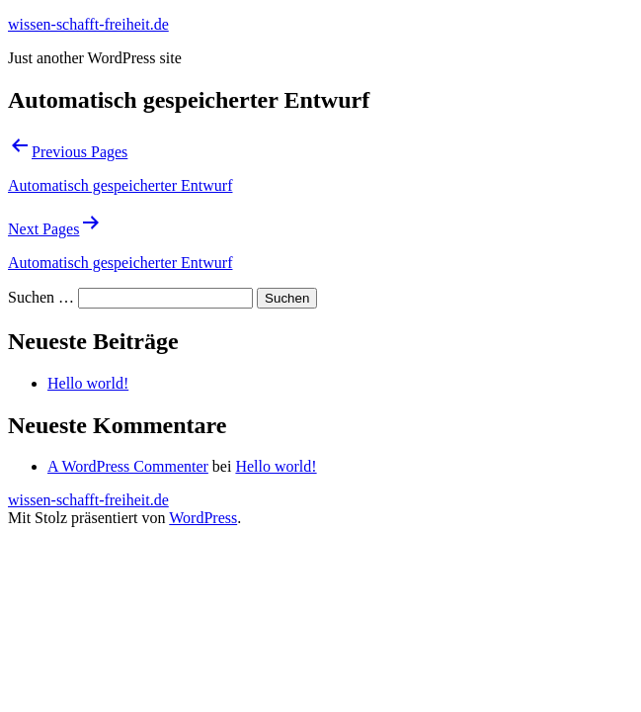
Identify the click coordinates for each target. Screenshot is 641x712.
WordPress (203, 517)
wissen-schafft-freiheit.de (88, 24)
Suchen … (41, 297)
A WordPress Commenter (127, 466)
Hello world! (87, 383)
